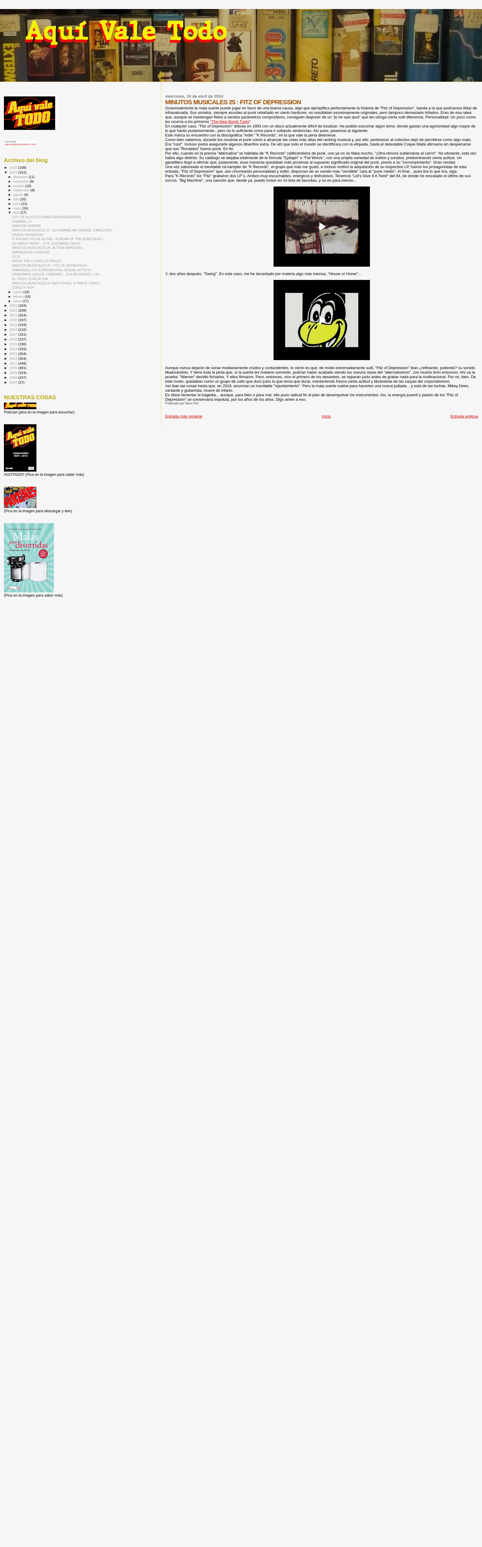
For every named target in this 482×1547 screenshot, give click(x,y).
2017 (13, 334)
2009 (13, 373)
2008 (13, 377)
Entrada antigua (464, 416)
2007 (13, 382)
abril (16, 212)
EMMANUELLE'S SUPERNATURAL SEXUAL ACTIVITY (52, 270)
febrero (19, 296)
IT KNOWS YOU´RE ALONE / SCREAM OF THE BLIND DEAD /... (59, 239)
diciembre (21, 177)
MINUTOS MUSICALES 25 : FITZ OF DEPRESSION (49, 265)
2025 (13, 167)
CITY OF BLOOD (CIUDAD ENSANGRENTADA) (46, 217)
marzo (18, 292)
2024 (13, 172)
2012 (13, 358)
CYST (16, 257)
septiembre (22, 190)
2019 (13, 325)
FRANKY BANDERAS (27, 235)
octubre (19, 186)
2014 (13, 349)
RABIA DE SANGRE (26, 226)
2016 (13, 339)
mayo (17, 208)
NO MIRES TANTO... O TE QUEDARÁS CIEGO (46, 243)
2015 (13, 344)
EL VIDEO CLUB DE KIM (30, 279)
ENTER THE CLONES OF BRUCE (36, 261)
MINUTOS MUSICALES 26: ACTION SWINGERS (47, 247)
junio (17, 204)
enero (18, 301)
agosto (18, 194)
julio (16, 199)
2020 (13, 320)
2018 (13, 329)
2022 (13, 310)
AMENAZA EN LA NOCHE (31, 252)
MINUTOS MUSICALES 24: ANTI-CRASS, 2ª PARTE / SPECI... (57, 283)
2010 (13, 368)
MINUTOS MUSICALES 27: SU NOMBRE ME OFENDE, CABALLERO (62, 230)
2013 (13, 354)
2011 (13, 363)
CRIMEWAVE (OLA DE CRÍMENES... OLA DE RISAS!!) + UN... (57, 274)
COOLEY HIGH (23, 287)
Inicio (326, 416)
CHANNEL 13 (22, 221)
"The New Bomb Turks (229, 121)
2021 (13, 315)
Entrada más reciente (183, 416)
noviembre (21, 181)
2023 (13, 305)
